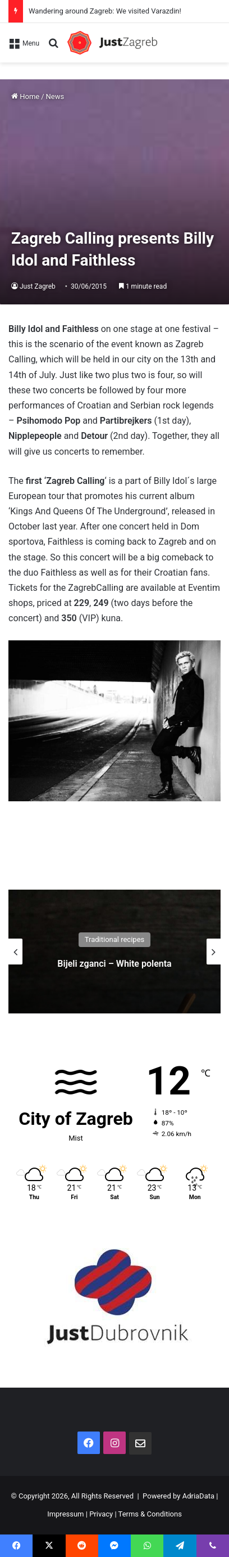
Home (25, 96)
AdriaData (198, 1496)
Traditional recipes (115, 939)
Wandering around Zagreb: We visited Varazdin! (105, 11)
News (55, 96)
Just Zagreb (38, 286)
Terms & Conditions (150, 1514)
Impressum (65, 1514)
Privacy (101, 1514)
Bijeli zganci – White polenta (114, 963)
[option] (114, 951)
